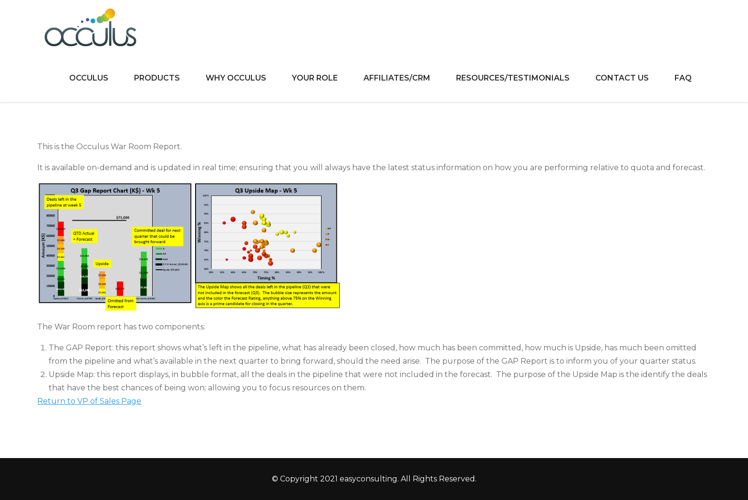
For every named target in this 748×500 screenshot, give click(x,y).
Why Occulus (236, 77)
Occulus (88, 77)
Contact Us (622, 77)
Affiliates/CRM (397, 77)
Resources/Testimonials (513, 77)
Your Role (315, 77)
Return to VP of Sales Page (89, 401)
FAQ (683, 77)
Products (157, 77)
